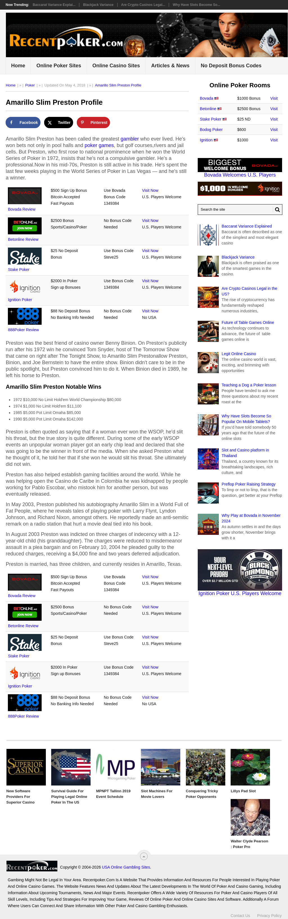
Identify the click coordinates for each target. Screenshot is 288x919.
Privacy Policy (269, 913)
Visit (274, 98)
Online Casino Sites (116, 65)
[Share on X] (58, 122)
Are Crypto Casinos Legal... (143, 5)
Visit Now (150, 190)
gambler (130, 139)
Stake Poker (18, 269)
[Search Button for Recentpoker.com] (276, 209)
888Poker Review (23, 330)
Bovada (206, 98)
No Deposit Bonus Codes (231, 65)
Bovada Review (21, 209)
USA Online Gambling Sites (75, 867)
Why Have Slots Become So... (196, 5)
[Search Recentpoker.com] (240, 209)
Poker (30, 85)
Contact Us (240, 913)
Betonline (208, 108)
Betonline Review (23, 239)
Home (18, 65)
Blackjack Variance (98, 5)
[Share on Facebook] (23, 122)
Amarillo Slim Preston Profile (118, 85)
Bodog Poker (211, 129)
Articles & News (170, 65)
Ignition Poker (20, 299)
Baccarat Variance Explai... (54, 5)
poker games (99, 145)
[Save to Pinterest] (93, 122)
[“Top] (144, 856)
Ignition (206, 140)
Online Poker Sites (58, 65)
